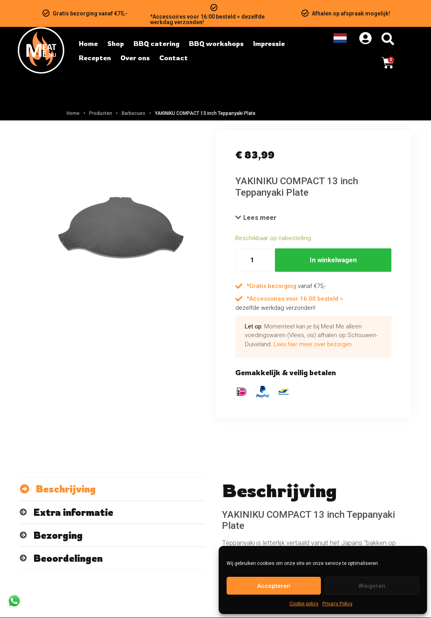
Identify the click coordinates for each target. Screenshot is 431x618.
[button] (256, 217)
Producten (100, 113)
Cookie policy (304, 604)
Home (73, 113)
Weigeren (372, 585)
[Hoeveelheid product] (255, 261)
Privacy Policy (337, 604)
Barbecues (133, 113)
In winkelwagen (333, 260)
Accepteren (273, 585)
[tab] (112, 489)
